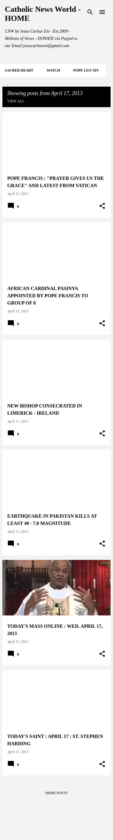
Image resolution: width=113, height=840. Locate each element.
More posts (57, 793)
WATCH (53, 70)
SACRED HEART (19, 70)
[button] (102, 206)
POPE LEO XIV (86, 70)
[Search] (90, 12)
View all (15, 101)
